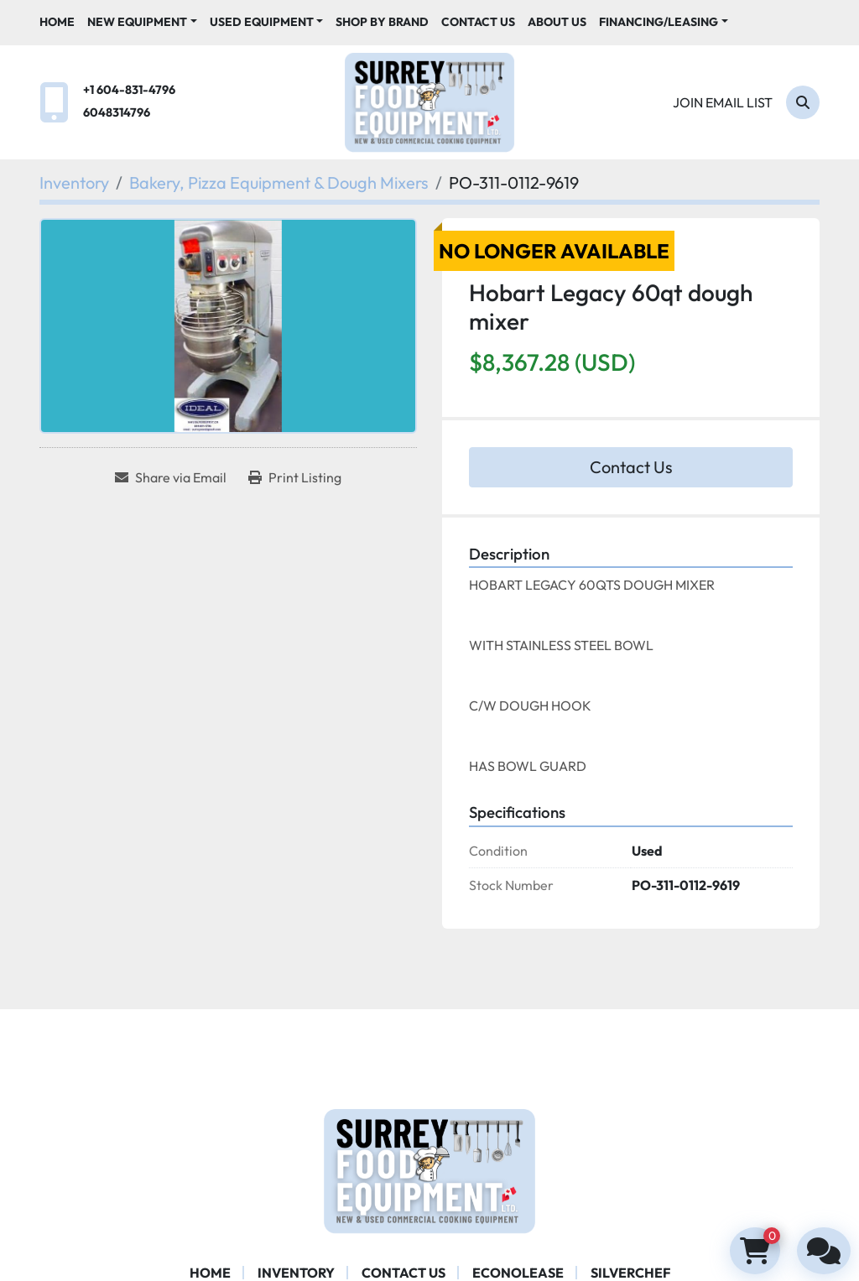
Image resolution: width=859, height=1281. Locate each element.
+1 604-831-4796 (129, 89)
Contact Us (478, 21)
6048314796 (116, 112)
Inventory (296, 1272)
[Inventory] (74, 182)
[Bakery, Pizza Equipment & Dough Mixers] (279, 182)
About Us (557, 21)
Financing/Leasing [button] (658, 21)
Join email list (723, 102)
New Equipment (137, 21)
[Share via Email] (170, 477)
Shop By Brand (382, 21)
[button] (142, 22)
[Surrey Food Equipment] (429, 1168)
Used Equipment (262, 21)
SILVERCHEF (630, 1272)
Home (57, 21)
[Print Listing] (294, 477)
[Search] (803, 102)
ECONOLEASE (518, 1272)
